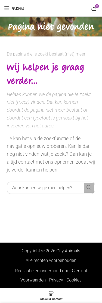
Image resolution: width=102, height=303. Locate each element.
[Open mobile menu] (14, 8)
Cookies (74, 280)
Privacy (56, 280)
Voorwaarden (33, 280)
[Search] (51, 188)
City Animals (68, 250)
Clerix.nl (79, 270)
